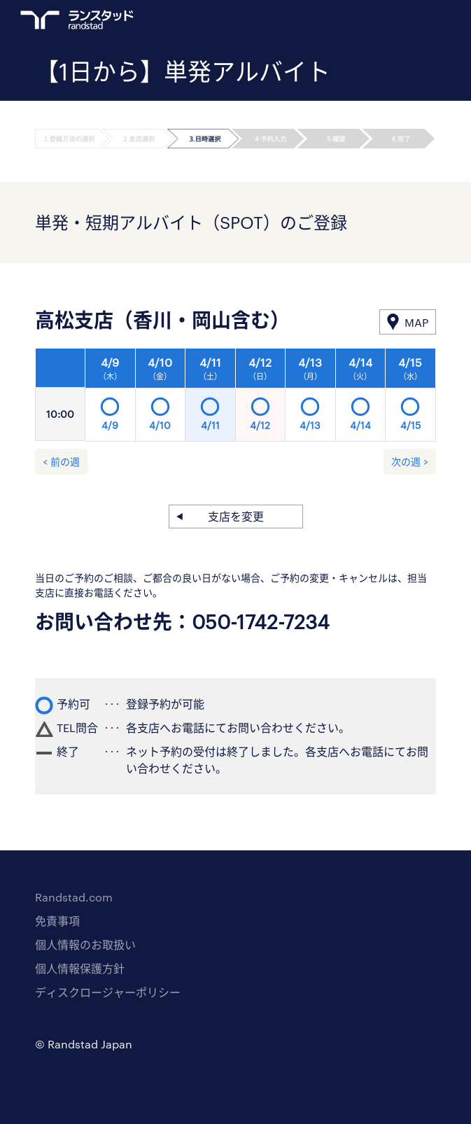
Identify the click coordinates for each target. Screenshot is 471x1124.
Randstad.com (74, 897)
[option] (260, 399)
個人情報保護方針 (80, 968)
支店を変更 (236, 516)
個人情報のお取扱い (85, 944)
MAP (416, 322)
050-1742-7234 (261, 621)
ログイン (402, 21)
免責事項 (57, 920)
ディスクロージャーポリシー (108, 992)
